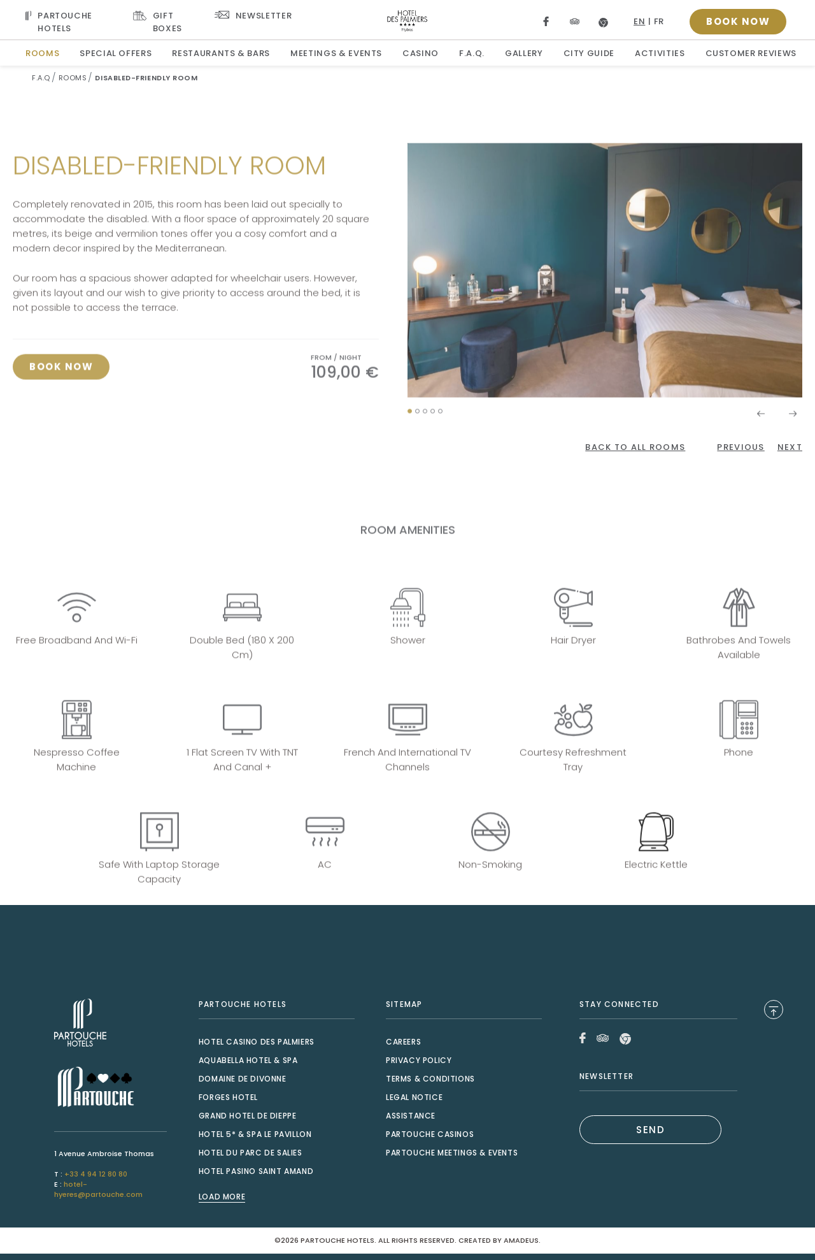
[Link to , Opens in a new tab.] (110, 1022)
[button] (410, 456)
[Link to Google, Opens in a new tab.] (603, 22)
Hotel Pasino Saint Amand (256, 1171)
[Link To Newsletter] (253, 15)
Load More (222, 1197)
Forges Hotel (228, 1097)
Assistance (411, 1115)
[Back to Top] (773, 1009)
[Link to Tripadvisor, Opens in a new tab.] (574, 21)
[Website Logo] (407, 20)
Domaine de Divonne (243, 1078)
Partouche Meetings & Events (452, 1152)
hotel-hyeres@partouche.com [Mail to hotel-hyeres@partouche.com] (98, 1189)
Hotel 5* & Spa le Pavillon (255, 1134)
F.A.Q (41, 78)
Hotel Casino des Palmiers (257, 1041)
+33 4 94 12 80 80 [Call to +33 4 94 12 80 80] (95, 1174)
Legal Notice (414, 1097)
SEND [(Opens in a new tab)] (650, 1129)
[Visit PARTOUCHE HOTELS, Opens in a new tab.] (68, 21)
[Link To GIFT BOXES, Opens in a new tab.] (163, 21)
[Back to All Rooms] (635, 447)
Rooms (73, 78)
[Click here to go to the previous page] (740, 447)
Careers (403, 1041)
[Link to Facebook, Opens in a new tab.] (546, 21)
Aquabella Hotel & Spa (248, 1060)
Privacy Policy (418, 1060)
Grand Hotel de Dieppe (248, 1115)
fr (659, 21)
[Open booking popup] (738, 21)
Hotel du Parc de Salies (250, 1152)
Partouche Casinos (430, 1134)
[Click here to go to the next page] (789, 447)
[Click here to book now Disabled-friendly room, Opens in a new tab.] (61, 412)
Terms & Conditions (430, 1078)
